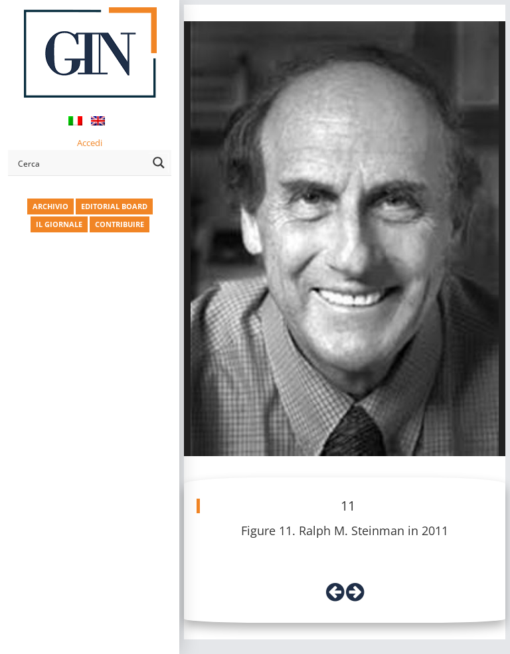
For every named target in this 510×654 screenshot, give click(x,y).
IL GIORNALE (59, 224)
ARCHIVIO (50, 206)
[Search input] (80, 162)
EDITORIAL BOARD (114, 206)
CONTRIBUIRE (119, 224)
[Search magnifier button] (159, 163)
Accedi (89, 143)
